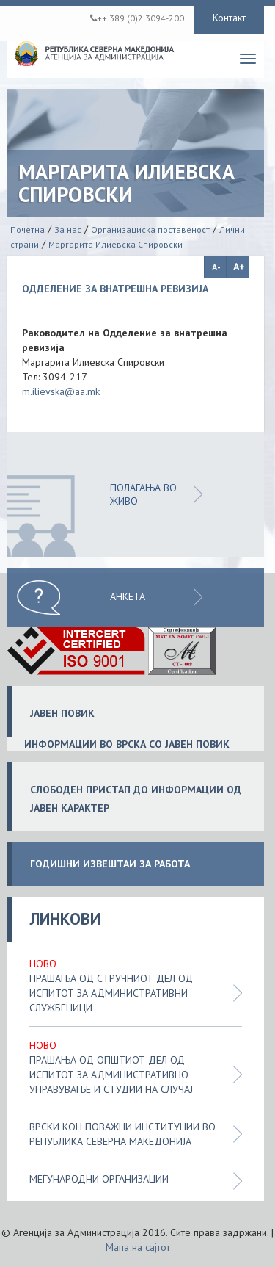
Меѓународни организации (99, 1178)
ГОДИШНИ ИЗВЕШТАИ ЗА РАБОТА (110, 864)
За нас (67, 229)
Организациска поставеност (150, 229)
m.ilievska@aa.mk (61, 391)
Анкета (127, 596)
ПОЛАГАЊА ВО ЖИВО (143, 494)
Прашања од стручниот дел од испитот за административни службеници (111, 993)
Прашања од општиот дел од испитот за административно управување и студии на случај (111, 1074)
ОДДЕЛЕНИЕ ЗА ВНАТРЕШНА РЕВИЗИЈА (115, 288)
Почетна (27, 229)
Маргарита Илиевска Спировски (115, 244)
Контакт (229, 17)
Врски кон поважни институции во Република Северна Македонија (122, 1134)
